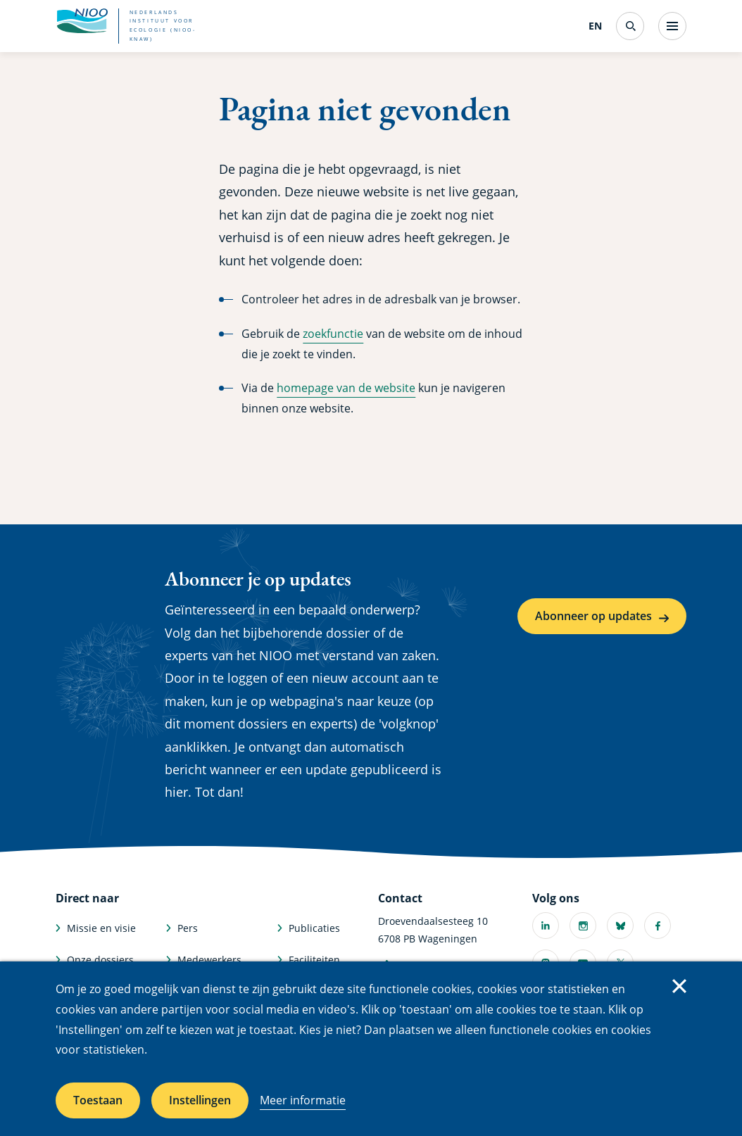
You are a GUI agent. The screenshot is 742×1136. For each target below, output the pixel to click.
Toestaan (97, 1100)
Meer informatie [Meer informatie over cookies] (303, 1100)
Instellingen (200, 1100)
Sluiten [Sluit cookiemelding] (679, 986)
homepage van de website (346, 388)
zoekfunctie (333, 333)
